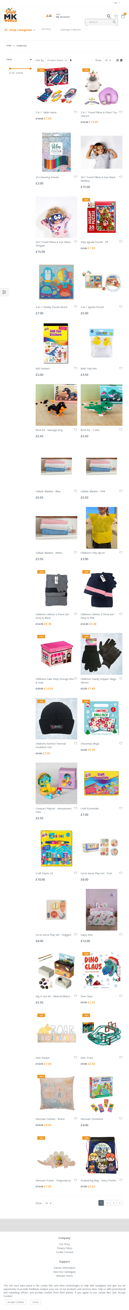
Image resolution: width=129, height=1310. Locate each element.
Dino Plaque (42, 1057)
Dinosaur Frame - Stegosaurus (53, 1180)
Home (9, 45)
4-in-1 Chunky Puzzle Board (51, 307)
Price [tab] (19, 59)
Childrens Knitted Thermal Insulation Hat (51, 745)
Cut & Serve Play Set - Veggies (53, 934)
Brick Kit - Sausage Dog (49, 430)
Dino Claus (87, 996)
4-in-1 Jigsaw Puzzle (92, 307)
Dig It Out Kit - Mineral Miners (53, 996)
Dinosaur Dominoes (92, 1119)
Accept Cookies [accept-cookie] (15, 1302)
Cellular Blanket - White (49, 552)
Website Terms (64, 1275)
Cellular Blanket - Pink (93, 491)
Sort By (40, 60)
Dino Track (87, 1057)
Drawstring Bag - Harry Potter (98, 1180)
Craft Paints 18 (44, 873)
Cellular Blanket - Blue (48, 491)
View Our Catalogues (64, 1271)
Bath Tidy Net (89, 368)
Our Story (46, 29)
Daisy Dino (87, 934)
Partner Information (64, 1267)
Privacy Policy (64, 1248)
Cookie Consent (64, 1252)
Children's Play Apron (93, 552)
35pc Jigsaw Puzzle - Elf (94, 242)
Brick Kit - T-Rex (90, 430)
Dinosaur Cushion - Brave (50, 1119)
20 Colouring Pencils (47, 177)
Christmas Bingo (90, 743)
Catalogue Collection (70, 29)
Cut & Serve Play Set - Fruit (96, 873)
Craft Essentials (90, 808)
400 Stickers (43, 368)
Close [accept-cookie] (36, 1302)
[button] (116, 15)
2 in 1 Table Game (46, 112)
